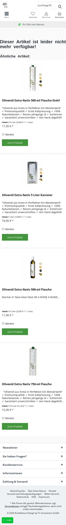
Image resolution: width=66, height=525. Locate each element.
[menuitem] (59, 15)
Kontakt (52, 491)
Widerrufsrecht (51, 494)
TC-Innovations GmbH (48, 513)
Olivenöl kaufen (17, 491)
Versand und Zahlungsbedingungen (24, 494)
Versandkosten (12, 506)
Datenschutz (23, 497)
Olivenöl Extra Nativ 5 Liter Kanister (27, 195)
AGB (34, 497)
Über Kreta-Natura (37, 491)
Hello (7, 520)
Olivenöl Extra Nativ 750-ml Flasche (27, 384)
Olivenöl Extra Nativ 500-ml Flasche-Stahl (31, 100)
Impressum (44, 497)
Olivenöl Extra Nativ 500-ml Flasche (27, 289)
